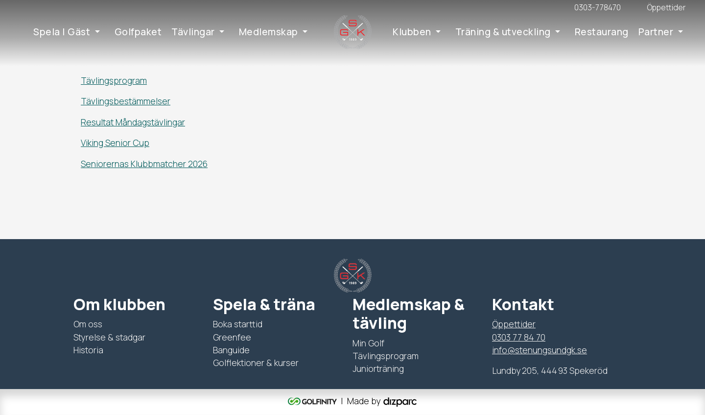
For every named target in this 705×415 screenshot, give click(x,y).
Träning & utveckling (503, 31)
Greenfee (232, 337)
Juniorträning (378, 368)
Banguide (231, 350)
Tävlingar (193, 31)
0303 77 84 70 (518, 337)
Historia (88, 350)
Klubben (412, 31)
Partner (656, 31)
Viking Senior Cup (115, 142)
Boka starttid (237, 324)
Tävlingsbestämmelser (125, 101)
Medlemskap (268, 31)
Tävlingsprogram (114, 80)
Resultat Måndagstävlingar (133, 122)
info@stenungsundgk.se (539, 350)
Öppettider (514, 324)
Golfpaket (138, 31)
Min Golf (368, 343)
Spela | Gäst (61, 31)
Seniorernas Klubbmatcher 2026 (144, 164)
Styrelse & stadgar (109, 337)
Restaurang (602, 31)
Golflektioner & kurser (256, 362)
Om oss (87, 324)
